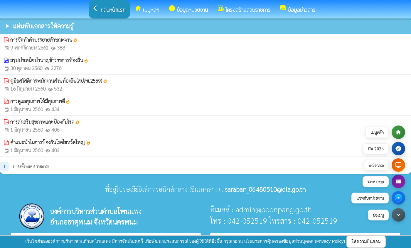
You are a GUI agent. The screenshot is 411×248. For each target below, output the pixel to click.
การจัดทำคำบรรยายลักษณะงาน (44, 39)
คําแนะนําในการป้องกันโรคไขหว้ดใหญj (50, 142)
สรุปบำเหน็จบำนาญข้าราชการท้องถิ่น (49, 60)
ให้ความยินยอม (366, 241)
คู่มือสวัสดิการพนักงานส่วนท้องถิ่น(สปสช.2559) (58, 80)
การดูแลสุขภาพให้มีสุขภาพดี (40, 101)
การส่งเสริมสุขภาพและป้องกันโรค (45, 121)
